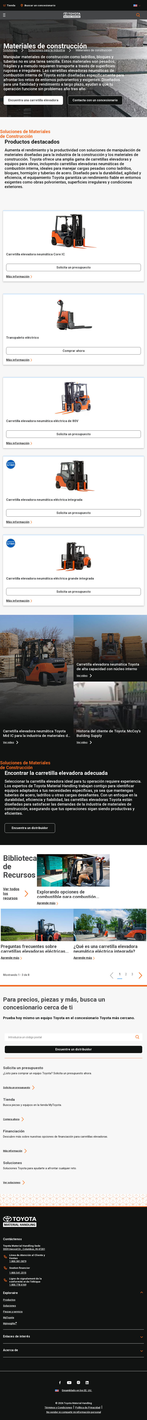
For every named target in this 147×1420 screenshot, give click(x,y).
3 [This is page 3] (132, 974)
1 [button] (120, 974)
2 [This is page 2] (126, 974)
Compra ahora (11, 1119)
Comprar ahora (74, 351)
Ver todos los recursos (11, 893)
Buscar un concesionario (39, 5)
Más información (17, 276)
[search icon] (137, 1037)
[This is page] (140, 975)
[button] (111, 975)
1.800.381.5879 (17, 1261)
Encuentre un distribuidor (73, 1049)
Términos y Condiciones (58, 1407)
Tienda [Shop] (11, 5)
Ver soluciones (11, 1182)
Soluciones (12, 1163)
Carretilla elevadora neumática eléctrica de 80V (42, 421)
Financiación (13, 1131)
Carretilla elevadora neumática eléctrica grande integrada (50, 578)
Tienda (9, 1100)
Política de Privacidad (87, 1407)
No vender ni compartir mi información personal (73, 1412)
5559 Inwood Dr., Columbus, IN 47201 (24, 1249)
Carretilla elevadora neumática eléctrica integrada (44, 500)
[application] (73, 879)
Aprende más (46, 903)
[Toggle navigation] (4, 15)
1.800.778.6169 (17, 1284)
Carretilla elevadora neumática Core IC (35, 254)
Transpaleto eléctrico (22, 337)
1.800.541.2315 (17, 1272)
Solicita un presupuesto (73, 267)
